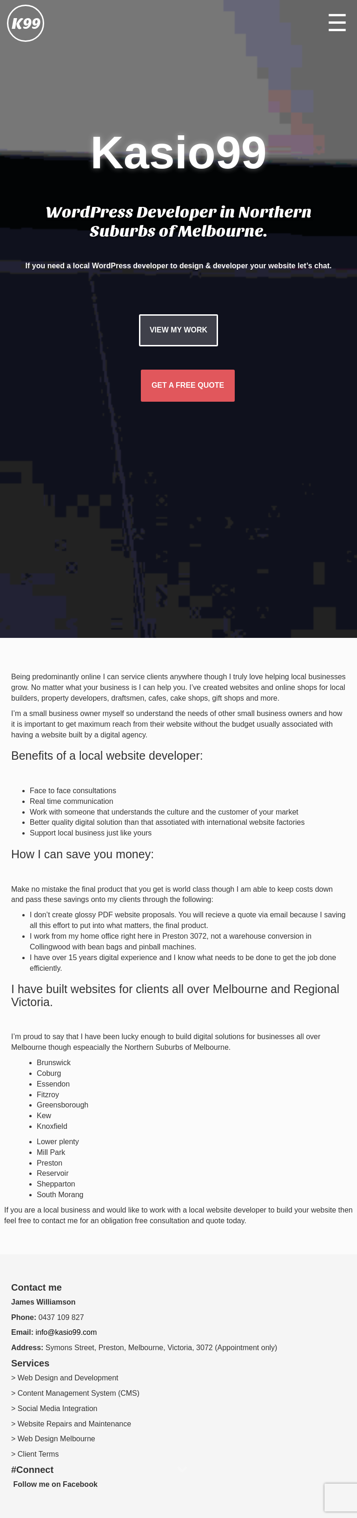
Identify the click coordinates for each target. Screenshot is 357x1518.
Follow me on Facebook (54, 1484)
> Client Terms (35, 1454)
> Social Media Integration (54, 1408)
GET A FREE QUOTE (188, 385)
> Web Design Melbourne (53, 1439)
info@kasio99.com (66, 1332)
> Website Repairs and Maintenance (71, 1424)
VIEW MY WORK (178, 330)
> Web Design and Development (65, 1378)
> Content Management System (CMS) (75, 1393)
